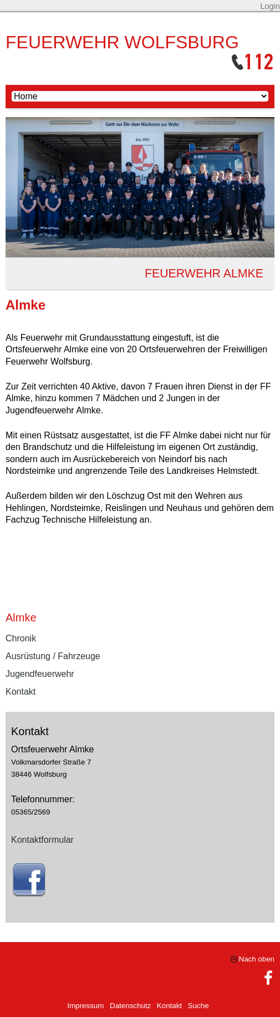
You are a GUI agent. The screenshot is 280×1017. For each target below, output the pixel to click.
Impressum (85, 1005)
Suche (198, 1005)
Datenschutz (130, 1005)
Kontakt (20, 691)
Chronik (21, 638)
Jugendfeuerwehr (40, 674)
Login (270, 6)
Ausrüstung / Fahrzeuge (53, 656)
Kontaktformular (42, 839)
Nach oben (256, 959)
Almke (21, 617)
